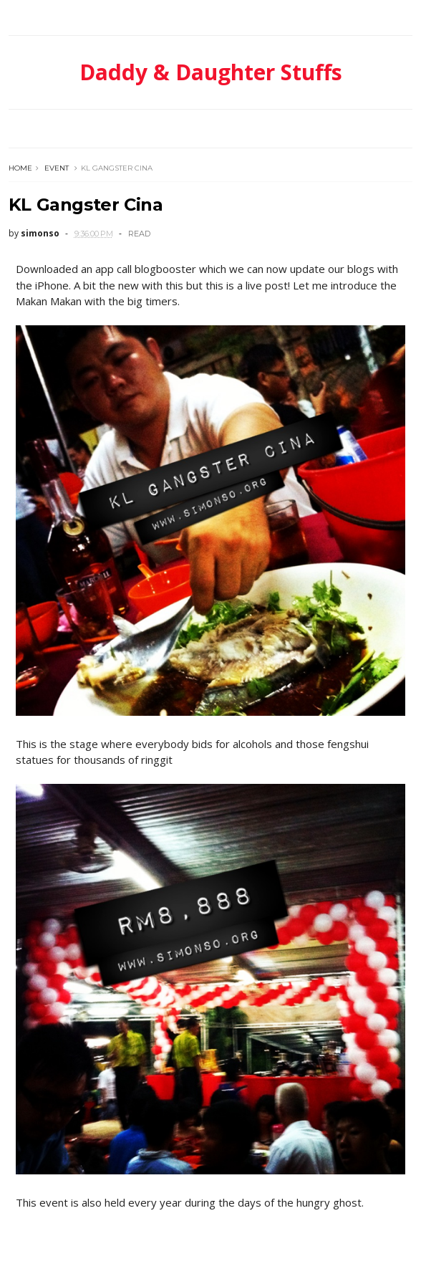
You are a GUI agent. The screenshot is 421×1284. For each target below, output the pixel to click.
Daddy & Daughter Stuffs (210, 72)
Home (20, 168)
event (56, 168)
